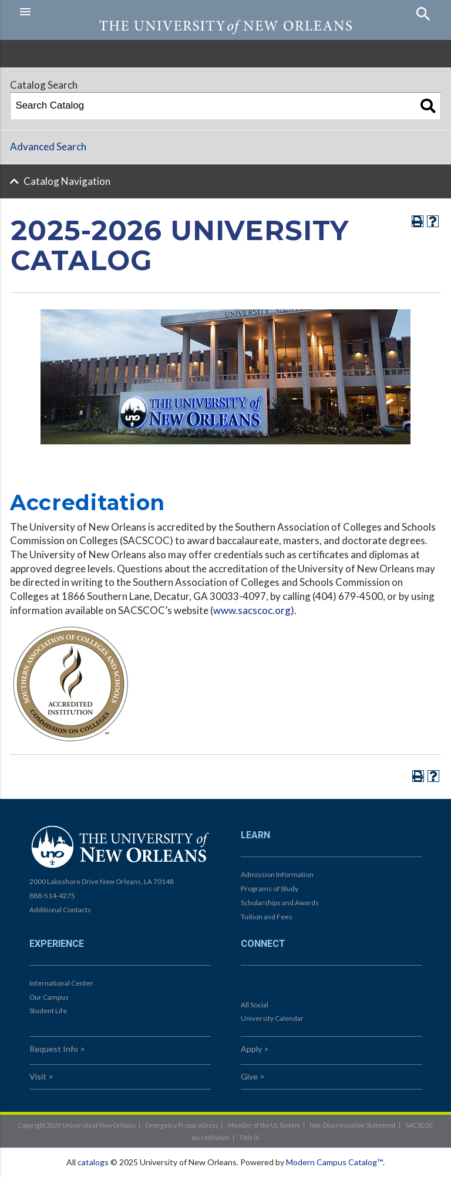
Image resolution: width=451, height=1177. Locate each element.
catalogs (93, 1162)
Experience (56, 943)
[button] (119, 12)
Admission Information (277, 874)
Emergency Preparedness (181, 1125)
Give (249, 1076)
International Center (61, 983)
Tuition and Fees (266, 916)
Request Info (53, 1049)
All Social (254, 1004)
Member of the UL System (264, 1125)
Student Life (48, 1010)
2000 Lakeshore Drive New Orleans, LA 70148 (101, 881)
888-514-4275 (52, 895)
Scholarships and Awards (280, 902)
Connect (263, 943)
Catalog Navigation (66, 181)
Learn (255, 835)
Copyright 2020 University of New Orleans (77, 1125)
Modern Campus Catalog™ (334, 1162)
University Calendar (272, 1018)
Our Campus (49, 997)
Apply (251, 1049)
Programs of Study (269, 888)
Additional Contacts (60, 909)
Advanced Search (48, 146)
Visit (37, 1076)
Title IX (249, 1137)
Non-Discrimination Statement (352, 1125)
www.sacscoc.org (252, 610)
